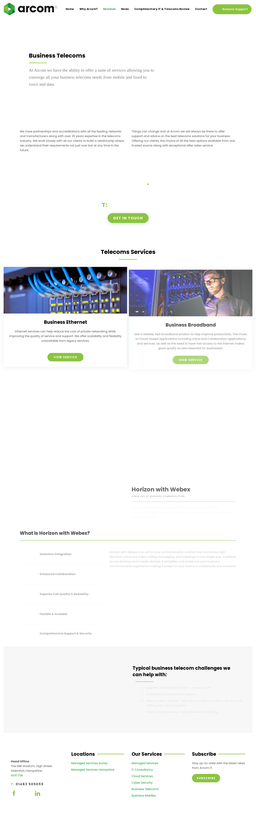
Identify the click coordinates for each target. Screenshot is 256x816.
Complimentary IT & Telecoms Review (162, 9)
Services (109, 9)
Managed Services (145, 763)
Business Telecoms (145, 789)
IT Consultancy (142, 770)
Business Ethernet (65, 327)
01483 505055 (131, 205)
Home (70, 9)
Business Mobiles (144, 796)
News (125, 9)
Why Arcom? (89, 9)
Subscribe (206, 778)
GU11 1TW (17, 775)
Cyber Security (142, 783)
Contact (201, 9)
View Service (65, 362)
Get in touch (128, 218)
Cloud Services (142, 776)
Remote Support (235, 9)
